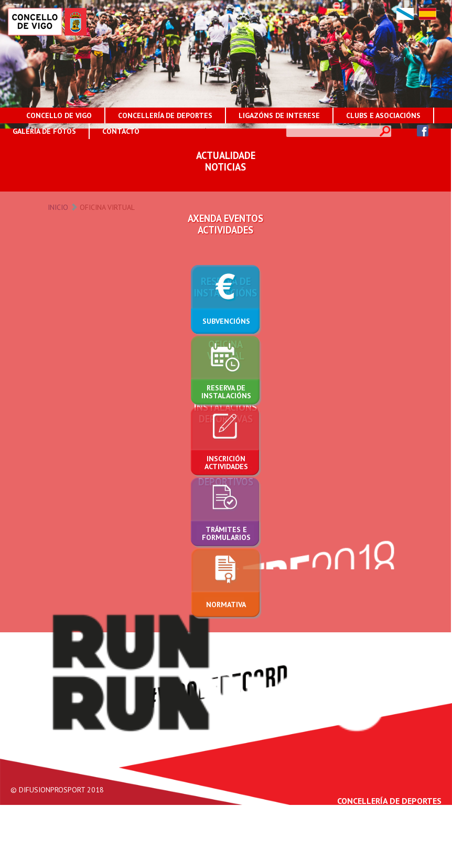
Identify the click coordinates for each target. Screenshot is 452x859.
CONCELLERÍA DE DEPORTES (165, 115)
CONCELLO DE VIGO (59, 115)
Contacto (428, 853)
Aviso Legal (324, 853)
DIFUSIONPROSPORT (52, 789)
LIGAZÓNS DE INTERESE (279, 115)
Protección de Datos (378, 853)
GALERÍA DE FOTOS (44, 131)
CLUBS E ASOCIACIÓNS (383, 115)
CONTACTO (120, 131)
